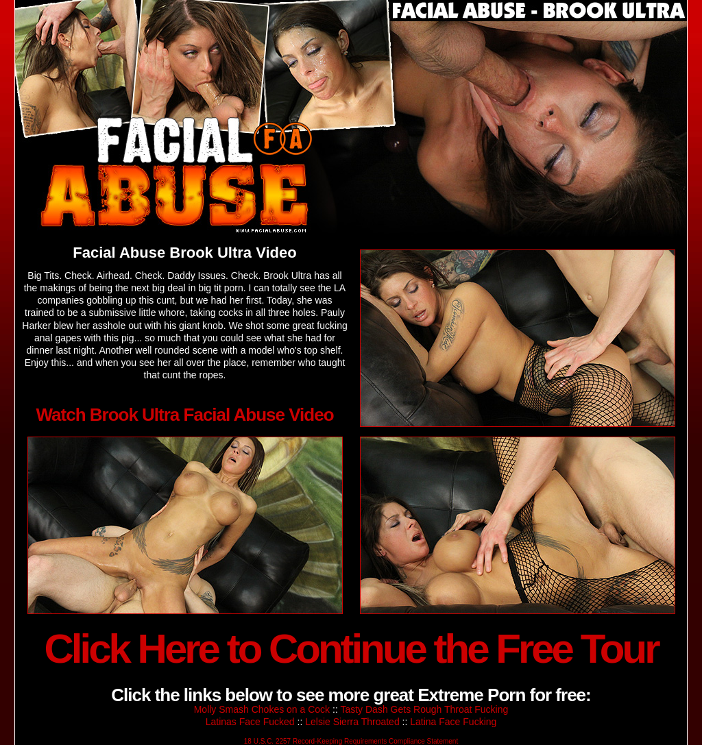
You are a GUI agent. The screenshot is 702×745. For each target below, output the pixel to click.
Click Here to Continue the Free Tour (350, 649)
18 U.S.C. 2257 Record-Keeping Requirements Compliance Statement (351, 741)
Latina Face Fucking (453, 721)
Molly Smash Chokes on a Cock (262, 709)
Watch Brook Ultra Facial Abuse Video (184, 414)
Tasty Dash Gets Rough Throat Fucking (424, 709)
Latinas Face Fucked (250, 721)
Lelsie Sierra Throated (352, 721)
